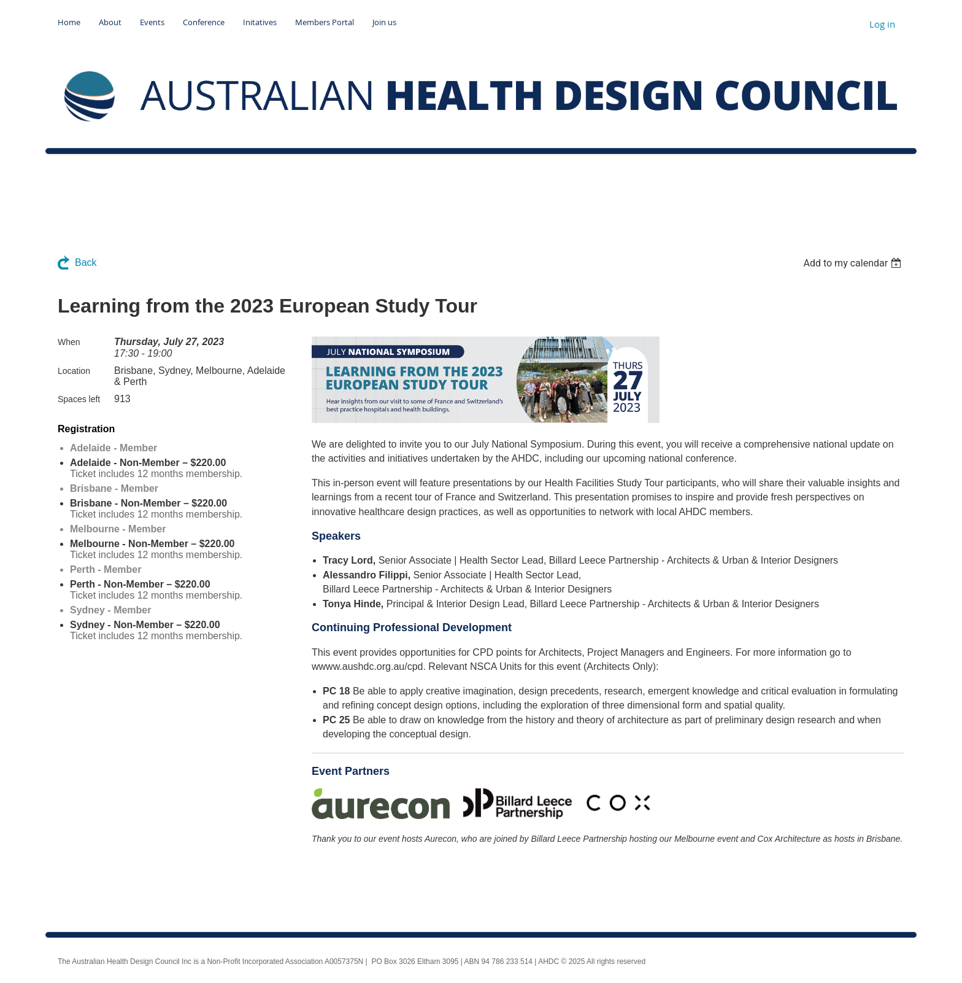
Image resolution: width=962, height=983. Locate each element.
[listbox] (853, 263)
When (69, 342)
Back (86, 262)
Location (74, 371)
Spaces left (79, 399)
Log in (882, 24)
